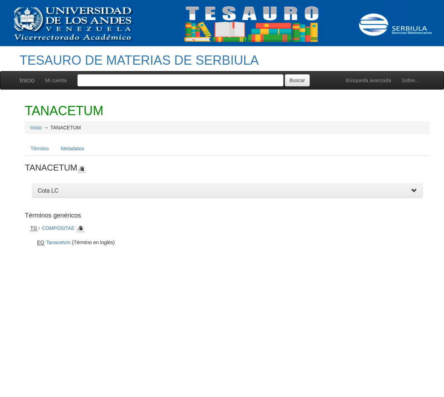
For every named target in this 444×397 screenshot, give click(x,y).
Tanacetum (58, 242)
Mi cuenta (56, 80)
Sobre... (410, 80)
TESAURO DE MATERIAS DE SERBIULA (139, 60)
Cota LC (48, 191)
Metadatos (72, 148)
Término (40, 148)
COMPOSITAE (58, 228)
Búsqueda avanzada (368, 80)
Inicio (27, 80)
